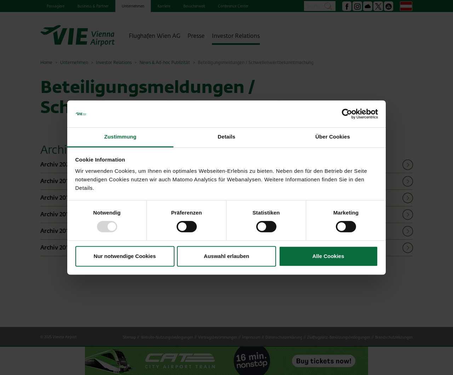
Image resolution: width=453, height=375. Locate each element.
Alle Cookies (328, 256)
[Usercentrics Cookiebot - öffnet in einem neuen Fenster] (347, 114)
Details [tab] (226, 137)
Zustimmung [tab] (120, 137)
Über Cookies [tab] (332, 137)
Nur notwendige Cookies (125, 256)
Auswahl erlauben (226, 256)
